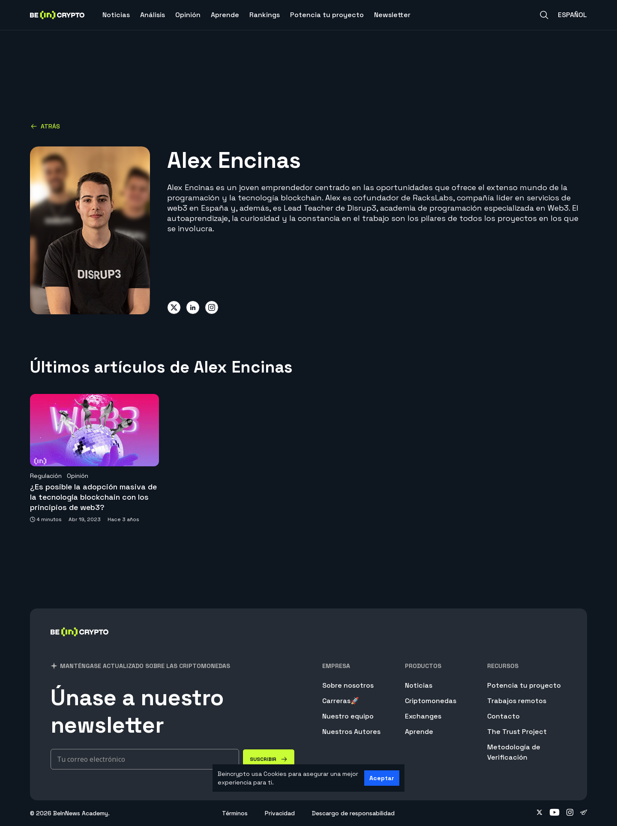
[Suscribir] (269, 759)
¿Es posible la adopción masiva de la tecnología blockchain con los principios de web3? (93, 497)
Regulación (46, 476)
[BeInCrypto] (80, 643)
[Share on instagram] (212, 307)
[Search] (544, 15)
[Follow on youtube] (555, 813)
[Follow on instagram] (569, 813)
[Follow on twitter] (539, 813)
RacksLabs (433, 198)
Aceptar (381, 778)
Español (572, 14)
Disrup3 (361, 208)
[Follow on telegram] (583, 813)
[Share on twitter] (174, 307)
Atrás (45, 126)
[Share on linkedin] (193, 307)
